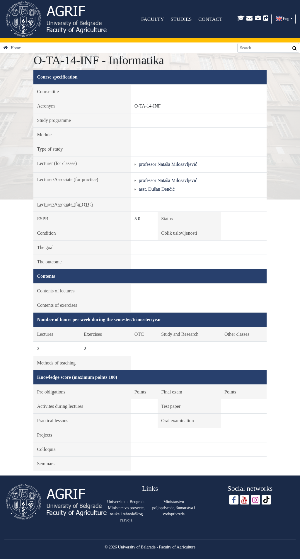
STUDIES (181, 19)
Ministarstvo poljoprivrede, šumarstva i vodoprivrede (173, 508)
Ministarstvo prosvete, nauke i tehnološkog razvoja (126, 514)
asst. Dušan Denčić (157, 189)
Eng (286, 18)
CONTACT (210, 19)
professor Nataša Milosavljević (168, 164)
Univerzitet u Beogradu (126, 502)
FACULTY (152, 19)
